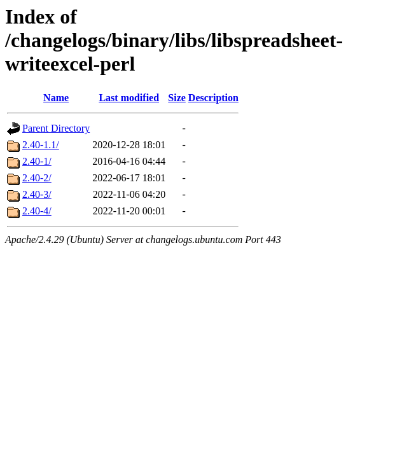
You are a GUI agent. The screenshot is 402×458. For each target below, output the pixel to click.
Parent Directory (56, 128)
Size (177, 97)
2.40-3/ (37, 194)
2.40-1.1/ (40, 144)
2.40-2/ (37, 177)
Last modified (129, 97)
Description (213, 97)
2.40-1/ (37, 161)
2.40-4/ (37, 210)
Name (56, 97)
